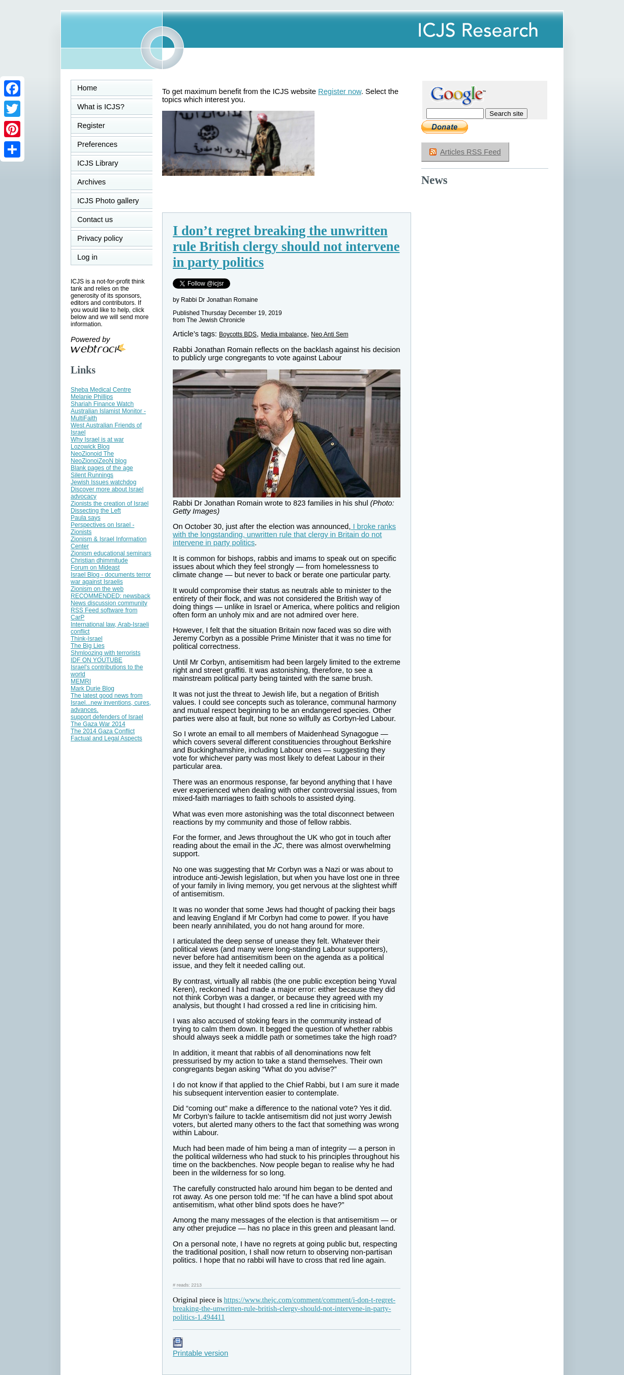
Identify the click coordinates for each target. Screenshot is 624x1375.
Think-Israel (87, 638)
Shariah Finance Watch (102, 404)
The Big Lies (88, 645)
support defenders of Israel (107, 717)
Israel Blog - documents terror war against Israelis (111, 578)
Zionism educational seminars (111, 553)
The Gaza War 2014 (98, 724)
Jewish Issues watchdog (103, 482)
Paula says (86, 517)
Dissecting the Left (96, 510)
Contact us (95, 219)
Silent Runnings (92, 475)
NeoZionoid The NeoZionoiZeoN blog (99, 457)
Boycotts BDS (238, 334)
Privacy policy (100, 238)
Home (87, 88)
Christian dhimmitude (99, 560)
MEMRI (81, 681)
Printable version (200, 1349)
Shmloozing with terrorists (105, 653)
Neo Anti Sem (329, 334)
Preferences (97, 144)
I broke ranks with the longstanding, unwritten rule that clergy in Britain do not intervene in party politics (284, 534)
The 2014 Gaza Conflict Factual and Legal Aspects (106, 735)
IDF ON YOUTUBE (96, 660)
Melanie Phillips (92, 396)
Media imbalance (284, 334)
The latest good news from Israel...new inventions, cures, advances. (111, 702)
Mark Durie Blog (92, 688)
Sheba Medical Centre (101, 389)
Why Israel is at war (97, 439)
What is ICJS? (100, 107)
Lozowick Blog (90, 446)
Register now (339, 91)
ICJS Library (97, 163)
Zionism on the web (97, 588)
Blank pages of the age (102, 468)
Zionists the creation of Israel (109, 503)
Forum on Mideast (95, 567)
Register (91, 125)
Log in (93, 257)
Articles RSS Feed (470, 152)
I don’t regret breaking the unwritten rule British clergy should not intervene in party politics (286, 246)
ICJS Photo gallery (108, 201)
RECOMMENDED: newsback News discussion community (110, 599)
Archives (91, 182)
